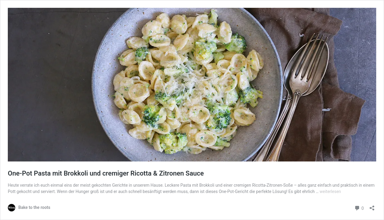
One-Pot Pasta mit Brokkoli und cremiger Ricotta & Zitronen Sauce (106, 173)
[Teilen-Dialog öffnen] (372, 206)
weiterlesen (330, 191)
